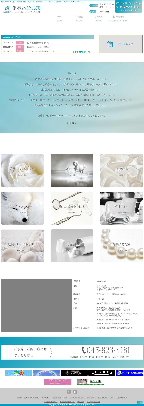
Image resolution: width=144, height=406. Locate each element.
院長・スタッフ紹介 (31, 398)
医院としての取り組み (106, 398)
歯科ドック (91, 398)
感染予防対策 (122, 398)
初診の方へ (46, 398)
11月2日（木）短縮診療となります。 (42, 52)
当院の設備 (57, 398)
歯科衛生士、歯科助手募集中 (38, 47)
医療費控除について (67, 402)
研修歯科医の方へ (50, 402)
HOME (19, 398)
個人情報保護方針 (93, 402)
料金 (65, 398)
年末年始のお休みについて (37, 43)
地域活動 (80, 402)
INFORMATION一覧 (81, 52)
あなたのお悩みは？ (77, 398)
